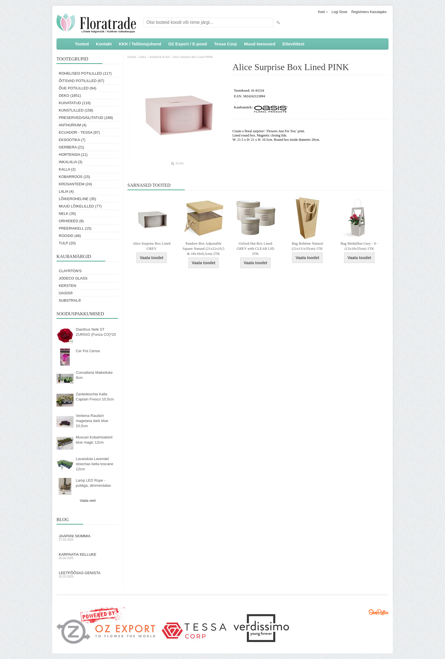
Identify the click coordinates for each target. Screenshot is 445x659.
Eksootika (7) (72, 140)
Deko (142, 56)
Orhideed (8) (71, 221)
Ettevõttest (293, 43)
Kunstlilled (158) (76, 110)
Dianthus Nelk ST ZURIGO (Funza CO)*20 (96, 332)
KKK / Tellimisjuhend (140, 43)
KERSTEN (67, 286)
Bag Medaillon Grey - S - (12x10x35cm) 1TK (359, 246)
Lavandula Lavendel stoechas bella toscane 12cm (94, 464)
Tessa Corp (225, 43)
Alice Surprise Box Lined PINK (193, 56)
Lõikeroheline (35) (77, 199)
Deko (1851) (70, 95)
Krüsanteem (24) (75, 184)
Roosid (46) (70, 236)
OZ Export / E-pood (187, 43)
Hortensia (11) (73, 154)
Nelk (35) (67, 213)
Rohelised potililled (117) (85, 73)
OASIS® (66, 293)
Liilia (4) (66, 191)
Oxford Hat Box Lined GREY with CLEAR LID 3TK (255, 248)
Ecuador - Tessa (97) (79, 132)
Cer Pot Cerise (88, 351)
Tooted (82, 43)
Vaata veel (88, 501)
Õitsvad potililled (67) (81, 81)
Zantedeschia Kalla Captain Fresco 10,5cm (95, 396)
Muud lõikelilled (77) (80, 206)
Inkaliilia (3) (70, 162)
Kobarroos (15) (74, 177)
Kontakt (104, 43)
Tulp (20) (67, 243)
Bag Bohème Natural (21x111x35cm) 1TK (307, 246)
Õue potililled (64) (77, 88)
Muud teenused (259, 43)
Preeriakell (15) (75, 228)
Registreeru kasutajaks (369, 12)
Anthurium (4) (73, 125)
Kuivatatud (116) (75, 103)
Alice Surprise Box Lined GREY (151, 246)
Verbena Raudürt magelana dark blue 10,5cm (92, 421)
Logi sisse (339, 12)
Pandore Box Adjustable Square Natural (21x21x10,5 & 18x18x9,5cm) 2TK (203, 248)
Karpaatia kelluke (88, 556)
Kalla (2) (67, 169)
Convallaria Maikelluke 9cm (94, 375)
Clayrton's (70, 271)
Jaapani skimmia (88, 537)
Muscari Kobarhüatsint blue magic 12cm (94, 439)
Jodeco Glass (73, 278)
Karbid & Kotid (159, 56)
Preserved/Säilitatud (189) (86, 118)
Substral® (70, 300)
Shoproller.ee (379, 612)
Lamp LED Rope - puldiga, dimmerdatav (93, 483)
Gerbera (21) (71, 147)
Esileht (132, 56)
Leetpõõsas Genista (88, 574)
